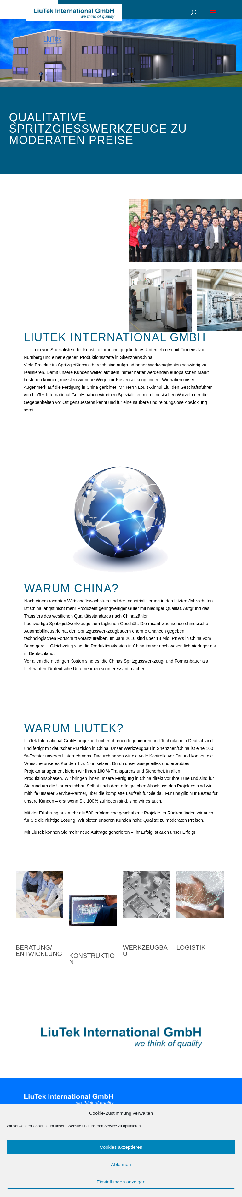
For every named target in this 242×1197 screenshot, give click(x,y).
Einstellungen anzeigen (120, 1181)
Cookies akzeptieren (121, 1147)
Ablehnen (121, 1164)
